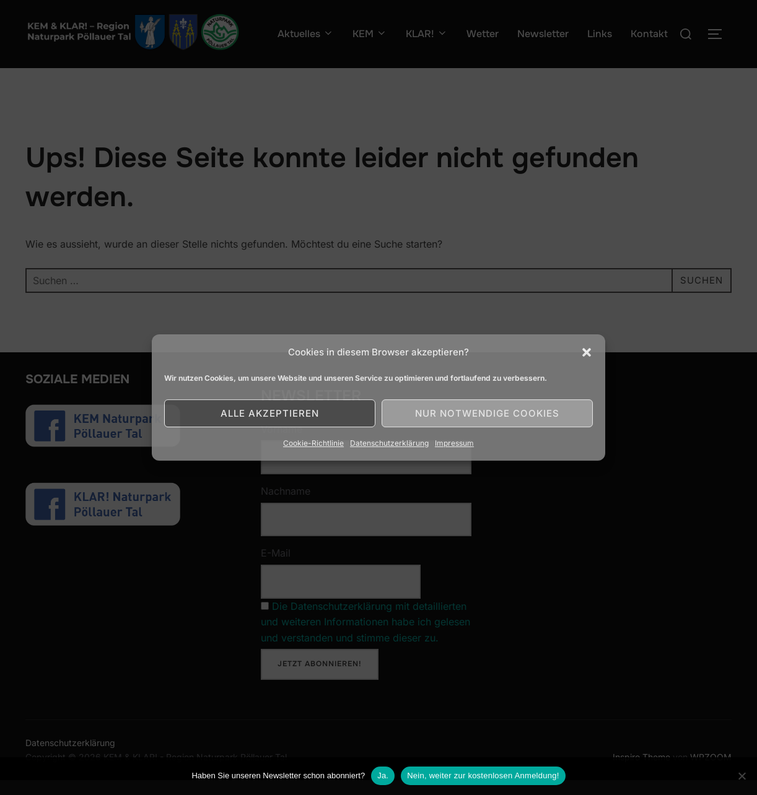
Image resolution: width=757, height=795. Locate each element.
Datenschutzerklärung (389, 443)
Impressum (454, 443)
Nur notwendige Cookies (487, 413)
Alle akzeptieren (270, 413)
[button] (586, 352)
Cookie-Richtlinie (313, 443)
